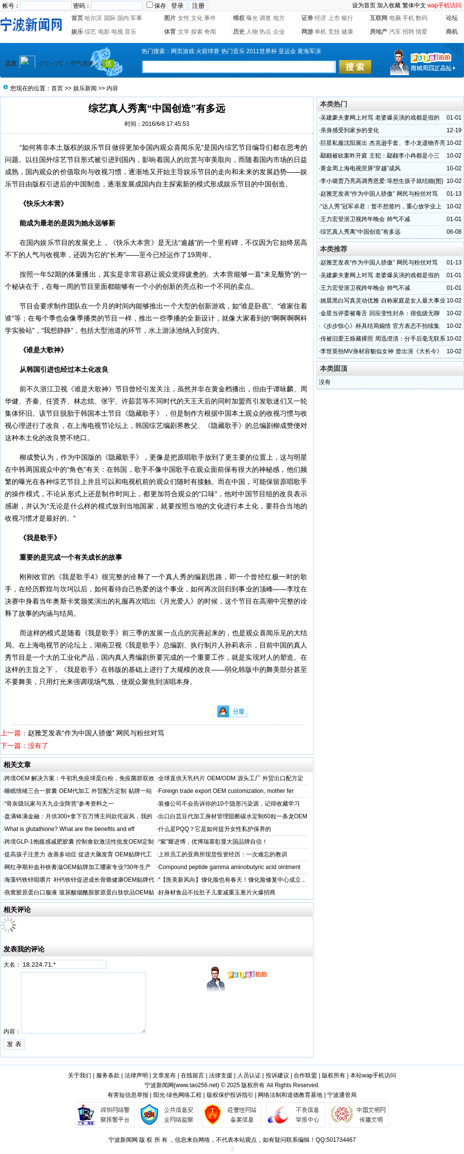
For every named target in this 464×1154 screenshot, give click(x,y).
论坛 (452, 18)
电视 (117, 31)
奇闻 (210, 31)
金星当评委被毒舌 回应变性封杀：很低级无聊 (379, 313)
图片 (170, 18)
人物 (252, 31)
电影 (104, 31)
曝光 (252, 18)
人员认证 (249, 1075)
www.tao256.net (196, 1085)
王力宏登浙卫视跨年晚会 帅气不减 (365, 219)
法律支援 (220, 1075)
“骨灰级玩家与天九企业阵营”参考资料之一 (59, 803)
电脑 (395, 18)
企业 (279, 31)
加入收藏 (389, 5)
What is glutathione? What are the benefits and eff (69, 829)
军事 (136, 18)
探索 (197, 31)
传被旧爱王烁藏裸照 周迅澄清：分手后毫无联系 (382, 338)
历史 (239, 31)
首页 (77, 18)
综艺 (90, 31)
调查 (265, 18)
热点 (265, 31)
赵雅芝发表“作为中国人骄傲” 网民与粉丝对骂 (96, 733)
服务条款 (108, 1075)
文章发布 (164, 1075)
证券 (307, 18)
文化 (197, 18)
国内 (123, 18)
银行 (347, 18)
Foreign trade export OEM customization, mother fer (226, 791)
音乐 (130, 31)
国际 (110, 18)
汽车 (395, 31)
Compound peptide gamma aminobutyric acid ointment (229, 867)
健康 (347, 31)
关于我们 (79, 1075)
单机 (320, 31)
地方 (279, 18)
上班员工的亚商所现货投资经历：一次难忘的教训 (222, 854)
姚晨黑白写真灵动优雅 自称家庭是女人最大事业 (382, 300)
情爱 (421, 31)
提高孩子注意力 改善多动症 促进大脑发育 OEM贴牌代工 (77, 854)
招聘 (408, 31)
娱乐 (77, 31)
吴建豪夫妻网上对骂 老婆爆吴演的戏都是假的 (379, 117)
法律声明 (136, 1075)
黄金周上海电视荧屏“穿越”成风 (360, 168)
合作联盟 (305, 1075)
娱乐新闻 (85, 88)
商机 (452, 31)
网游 (307, 31)
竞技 (334, 31)
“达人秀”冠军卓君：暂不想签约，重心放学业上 (381, 206)
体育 (170, 31)
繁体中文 (414, 5)
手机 (408, 18)
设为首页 (364, 5)
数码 (421, 18)
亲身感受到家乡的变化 (349, 130)
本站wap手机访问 (373, 1075)
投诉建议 (277, 1075)
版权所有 (333, 1075)
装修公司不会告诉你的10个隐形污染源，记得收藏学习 (228, 803)
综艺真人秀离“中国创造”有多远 (360, 231)
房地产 (378, 31)
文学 (184, 31)
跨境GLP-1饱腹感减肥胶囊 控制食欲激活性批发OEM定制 (78, 841)
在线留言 (192, 1075)
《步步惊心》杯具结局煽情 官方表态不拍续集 (379, 326)
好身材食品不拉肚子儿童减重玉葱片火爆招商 (216, 892)
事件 (210, 18)
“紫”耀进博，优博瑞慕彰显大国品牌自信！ (213, 841)
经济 (320, 18)
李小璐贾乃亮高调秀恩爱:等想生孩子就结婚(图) (381, 181)
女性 (184, 18)
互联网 (378, 18)
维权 (239, 18)
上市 (334, 18)
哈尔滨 (93, 18)
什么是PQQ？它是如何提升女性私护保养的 (214, 829)
